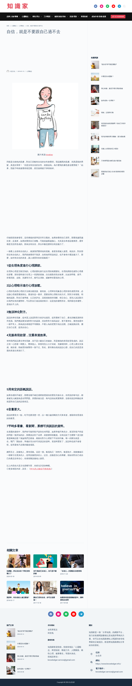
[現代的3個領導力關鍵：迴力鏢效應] (95, 137)
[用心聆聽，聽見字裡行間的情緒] (95, 89)
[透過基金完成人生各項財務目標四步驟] (95, 173)
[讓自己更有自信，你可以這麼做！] (45, 587)
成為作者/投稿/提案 (99, 17)
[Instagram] (101, 6)
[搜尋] (124, 6)
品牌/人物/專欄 (14, 16)
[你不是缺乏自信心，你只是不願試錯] (45, 561)
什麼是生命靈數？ (107, 76)
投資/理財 (75, 16)
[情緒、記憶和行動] (95, 113)
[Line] (107, 6)
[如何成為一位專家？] (95, 101)
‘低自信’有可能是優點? (109, 64)
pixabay (49, 154)
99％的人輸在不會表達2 (40, 469)
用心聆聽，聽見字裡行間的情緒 (112, 88)
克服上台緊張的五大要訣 (109, 149)
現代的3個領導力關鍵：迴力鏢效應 (113, 137)
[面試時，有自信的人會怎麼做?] (18, 587)
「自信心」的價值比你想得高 (71, 571)
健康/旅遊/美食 (61, 16)
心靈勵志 (26, 16)
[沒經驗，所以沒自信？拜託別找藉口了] (18, 561)
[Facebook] (95, 6)
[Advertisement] (45, 52)
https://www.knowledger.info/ (108, 664)
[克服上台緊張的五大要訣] (95, 149)
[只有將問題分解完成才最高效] (95, 161)
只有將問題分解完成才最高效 (111, 161)
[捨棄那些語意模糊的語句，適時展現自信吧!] (72, 587)
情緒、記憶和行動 (107, 112)
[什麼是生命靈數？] (95, 77)
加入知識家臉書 (118, 16)
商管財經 (85, 16)
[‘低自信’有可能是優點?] (95, 65)
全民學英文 (53, 629)
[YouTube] (113, 6)
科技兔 (51, 633)
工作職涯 (48, 16)
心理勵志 (29, 71)
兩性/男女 (37, 16)
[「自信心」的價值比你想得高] (72, 561)
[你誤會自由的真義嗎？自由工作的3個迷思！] (95, 125)
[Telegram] (119, 6)
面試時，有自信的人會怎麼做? (18, 597)
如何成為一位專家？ (108, 100)
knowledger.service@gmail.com (109, 672)
